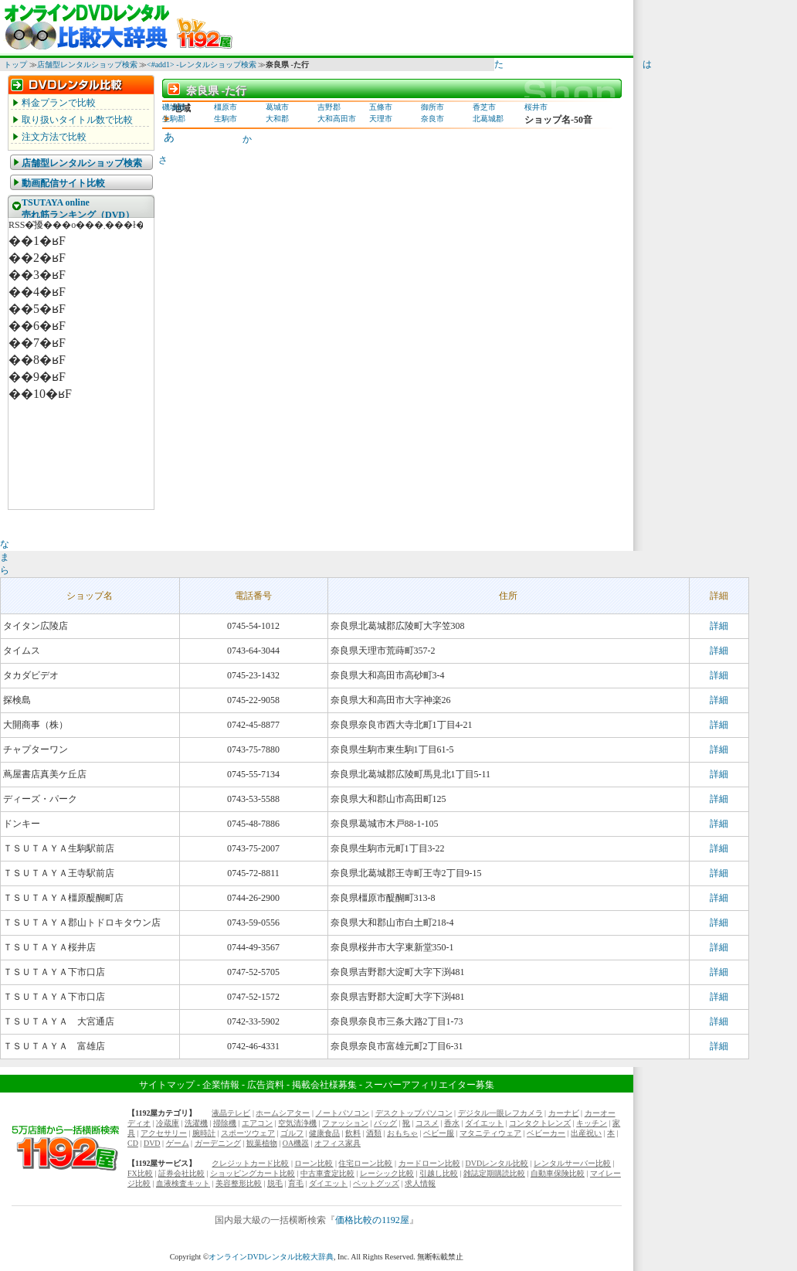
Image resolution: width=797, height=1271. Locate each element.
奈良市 (432, 118)
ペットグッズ (376, 1183)
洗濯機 (196, 1123)
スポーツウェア (248, 1133)
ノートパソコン (342, 1113)
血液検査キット (183, 1183)
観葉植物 (261, 1143)
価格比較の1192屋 (372, 1220)
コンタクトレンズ (540, 1123)
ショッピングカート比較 (252, 1173)
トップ (15, 64)
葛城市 (277, 107)
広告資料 (265, 1084)
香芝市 (484, 107)
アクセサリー (164, 1133)
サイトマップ (167, 1084)
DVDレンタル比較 (497, 1163)
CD (132, 1143)
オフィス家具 (337, 1143)
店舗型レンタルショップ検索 (87, 64)
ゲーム (177, 1143)
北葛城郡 (488, 118)
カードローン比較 (429, 1163)
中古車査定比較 (327, 1173)
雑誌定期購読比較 (494, 1173)
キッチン (591, 1123)
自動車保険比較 (558, 1173)
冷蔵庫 (167, 1123)
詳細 (719, 625)
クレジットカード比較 (250, 1163)
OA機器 (296, 1143)
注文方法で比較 (54, 136)
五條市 (380, 107)
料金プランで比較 (59, 102)
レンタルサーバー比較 (572, 1163)
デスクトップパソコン (414, 1113)
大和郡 (277, 118)
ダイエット (484, 1123)
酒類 (374, 1133)
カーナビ (563, 1113)
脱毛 (275, 1183)
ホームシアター (283, 1113)
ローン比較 (313, 1163)
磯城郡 (173, 107)
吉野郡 (329, 107)
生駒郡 (173, 118)
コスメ (427, 1123)
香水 (452, 1123)
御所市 (432, 107)
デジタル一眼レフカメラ (500, 1113)
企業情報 (220, 1084)
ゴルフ (292, 1133)
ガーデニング (218, 1143)
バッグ (385, 1123)
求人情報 (420, 1183)
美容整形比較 (238, 1183)
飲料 (353, 1133)
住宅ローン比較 (365, 1163)
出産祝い (586, 1133)
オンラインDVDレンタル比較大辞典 (271, 1256)
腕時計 (203, 1133)
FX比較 (140, 1173)
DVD (152, 1143)
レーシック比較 (387, 1173)
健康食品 (324, 1133)
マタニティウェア (490, 1133)
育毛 (296, 1183)
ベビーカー (546, 1133)
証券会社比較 (181, 1173)
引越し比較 (438, 1173)
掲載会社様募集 (324, 1084)
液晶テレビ (231, 1113)
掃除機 (224, 1123)
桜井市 (536, 107)
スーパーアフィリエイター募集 (429, 1084)
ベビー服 (438, 1133)
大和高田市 (336, 118)
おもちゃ (402, 1133)
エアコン (257, 1123)
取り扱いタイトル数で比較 (77, 119)
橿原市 (225, 107)
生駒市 (225, 118)
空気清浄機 (297, 1123)
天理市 (380, 118)
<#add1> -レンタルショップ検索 (201, 64)
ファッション (345, 1123)
